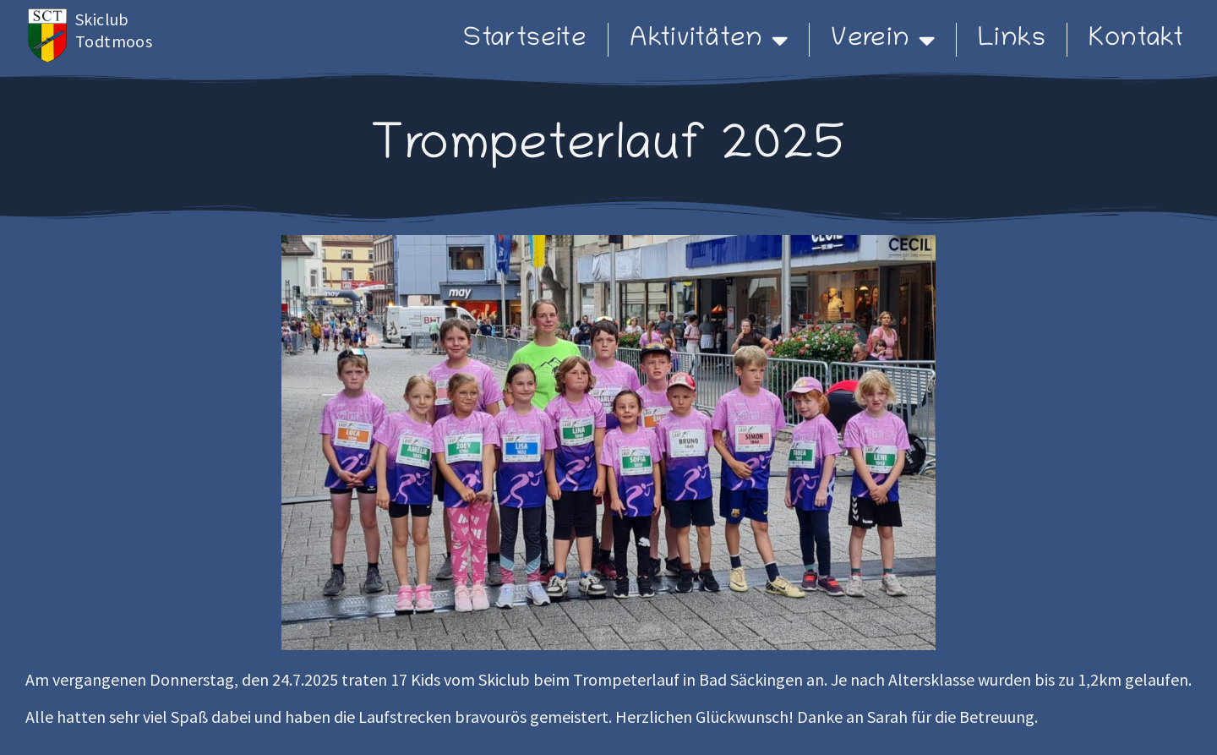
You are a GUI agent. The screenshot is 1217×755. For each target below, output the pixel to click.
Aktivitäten (709, 40)
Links (1011, 39)
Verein (883, 40)
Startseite (525, 39)
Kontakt (1136, 39)
